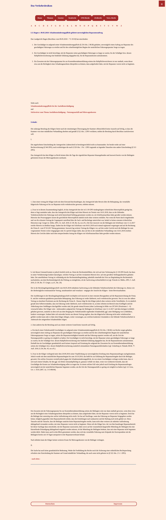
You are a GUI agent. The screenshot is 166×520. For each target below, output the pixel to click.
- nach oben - (35, 459)
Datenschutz (50, 504)
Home (40, 18)
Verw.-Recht (111, 18)
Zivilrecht (98, 18)
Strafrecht (72, 18)
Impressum (118, 504)
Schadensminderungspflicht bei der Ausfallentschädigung (52, 106)
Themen (50, 18)
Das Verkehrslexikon (41, 5)
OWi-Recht (85, 18)
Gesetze (61, 18)
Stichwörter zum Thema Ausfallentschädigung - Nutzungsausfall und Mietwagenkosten (63, 112)
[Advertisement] (83, 86)
